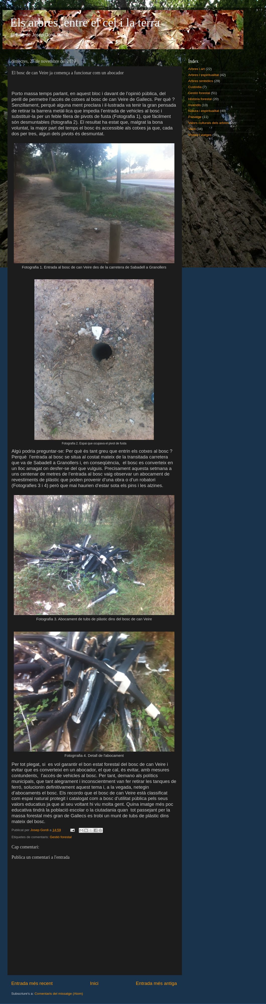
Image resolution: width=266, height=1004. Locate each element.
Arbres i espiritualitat (203, 75)
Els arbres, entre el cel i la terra (85, 22)
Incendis (194, 105)
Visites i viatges (200, 135)
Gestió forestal (61, 837)
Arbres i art (196, 69)
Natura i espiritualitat (203, 111)
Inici (94, 983)
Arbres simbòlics (200, 81)
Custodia (195, 87)
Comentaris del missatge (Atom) (59, 993)
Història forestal (200, 99)
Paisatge (195, 117)
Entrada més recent (32, 983)
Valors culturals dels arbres (208, 123)
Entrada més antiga (156, 983)
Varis (192, 129)
